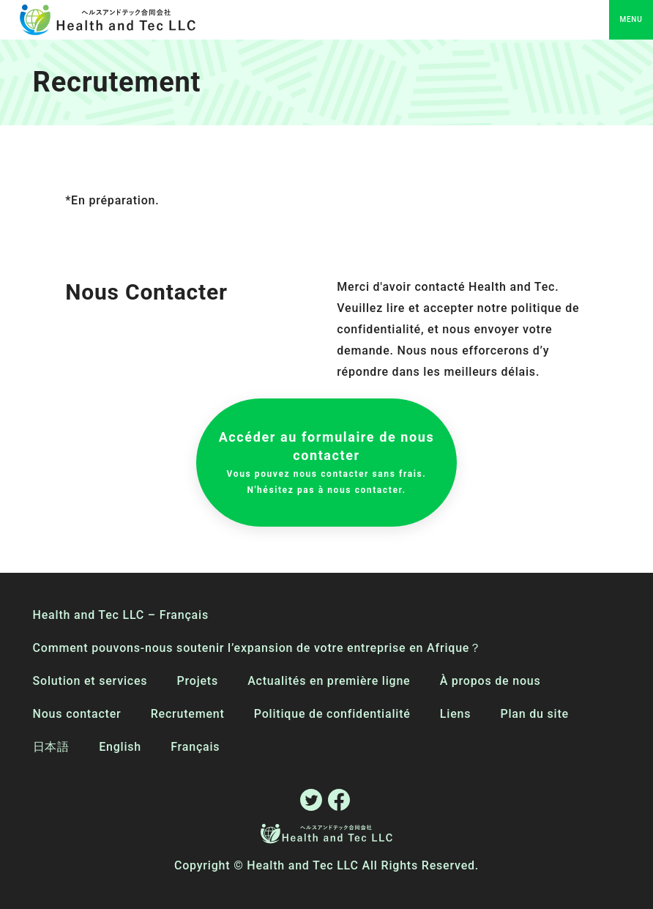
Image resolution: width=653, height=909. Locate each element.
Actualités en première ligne (328, 681)
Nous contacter (77, 714)
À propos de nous (490, 681)
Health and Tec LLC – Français (121, 615)
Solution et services (90, 681)
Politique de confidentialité (332, 714)
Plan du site (534, 714)
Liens (455, 714)
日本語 (51, 747)
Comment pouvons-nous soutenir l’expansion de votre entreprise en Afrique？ (257, 648)
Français (195, 747)
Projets (198, 681)
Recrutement (188, 714)
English (120, 747)
